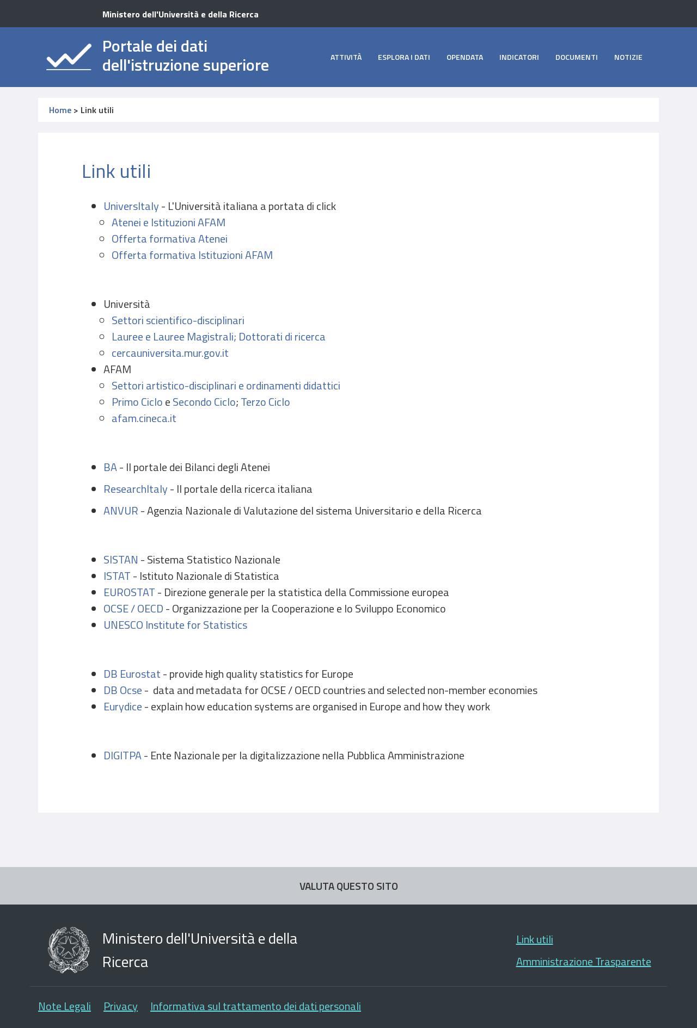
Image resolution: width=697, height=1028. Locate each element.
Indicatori (519, 57)
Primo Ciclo (137, 401)
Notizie (628, 57)
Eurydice (123, 706)
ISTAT (117, 575)
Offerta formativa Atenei (170, 238)
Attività (346, 57)
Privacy (120, 1006)
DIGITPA (123, 755)
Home (60, 109)
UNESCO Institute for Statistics (175, 624)
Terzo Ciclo (265, 401)
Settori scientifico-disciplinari (178, 320)
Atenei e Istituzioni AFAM (168, 222)
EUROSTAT (129, 592)
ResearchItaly (135, 488)
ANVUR (121, 510)
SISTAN (120, 559)
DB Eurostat (132, 673)
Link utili (534, 939)
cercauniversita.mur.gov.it (170, 352)
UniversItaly (131, 205)
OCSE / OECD (133, 608)
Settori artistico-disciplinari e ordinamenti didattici (226, 385)
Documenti (576, 57)
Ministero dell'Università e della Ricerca (180, 14)
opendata (465, 57)
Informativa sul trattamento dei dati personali (255, 1006)
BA (111, 467)
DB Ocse (122, 690)
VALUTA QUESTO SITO (348, 886)
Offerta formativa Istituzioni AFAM (192, 254)
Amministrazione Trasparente (583, 961)
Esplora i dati (404, 57)
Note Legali (64, 1006)
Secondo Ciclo (204, 401)
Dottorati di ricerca (282, 336)
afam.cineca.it (144, 418)
